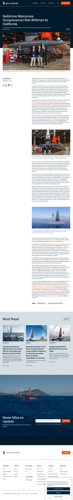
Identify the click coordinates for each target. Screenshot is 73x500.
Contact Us (66, 452)
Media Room (63, 465)
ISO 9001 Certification (53, 474)
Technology (6, 342)
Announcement (41, 303)
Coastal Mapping (40, 476)
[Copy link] (3, 85)
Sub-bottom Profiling (7, 476)
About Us (50, 469)
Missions (39, 465)
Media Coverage (63, 471)
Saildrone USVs (39, 161)
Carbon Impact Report (53, 476)
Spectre (16, 469)
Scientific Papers (63, 474)
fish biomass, (39, 286)
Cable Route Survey (41, 481)
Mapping (5, 474)
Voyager (16, 474)
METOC (4, 479)
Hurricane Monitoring (41, 484)
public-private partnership (52, 296)
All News (66, 319)
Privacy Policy (59, 424)
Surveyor (16, 471)
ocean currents (35, 291)
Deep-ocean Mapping (42, 479)
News (61, 469)
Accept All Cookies (58, 493)
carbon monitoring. (57, 291)
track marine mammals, (48, 286)
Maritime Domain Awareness (55, 303)
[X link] (6, 85)
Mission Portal (29, 469)
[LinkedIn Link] (9, 85)
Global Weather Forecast (51, 479)
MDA (4, 469)
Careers (50, 471)
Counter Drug (40, 469)
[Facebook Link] (11, 85)
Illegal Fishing (40, 471)
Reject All (58, 497)
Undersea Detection (7, 471)
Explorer (16, 476)
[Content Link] (13, 333)
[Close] (70, 483)
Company (68, 29)
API (26, 471)
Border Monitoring (41, 474)
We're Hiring (65, 3)
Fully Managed (29, 479)
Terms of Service (33, 493)
